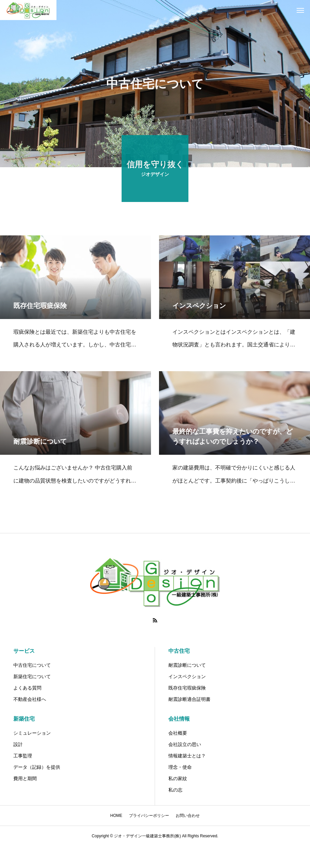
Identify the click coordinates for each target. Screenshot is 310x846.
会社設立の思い (184, 744)
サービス (24, 651)
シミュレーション (32, 733)
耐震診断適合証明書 (189, 699)
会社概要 (177, 733)
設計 (18, 744)
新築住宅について (32, 676)
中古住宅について (32, 665)
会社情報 (179, 719)
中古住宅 (179, 651)
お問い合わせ (188, 815)
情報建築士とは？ (187, 755)
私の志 (175, 789)
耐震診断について (187, 665)
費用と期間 (25, 778)
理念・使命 (180, 767)
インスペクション (187, 676)
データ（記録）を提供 (36, 767)
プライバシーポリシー (149, 815)
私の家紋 (177, 778)
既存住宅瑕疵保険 (187, 688)
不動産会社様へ (29, 699)
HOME (116, 815)
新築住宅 (24, 719)
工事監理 (22, 755)
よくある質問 (27, 688)
